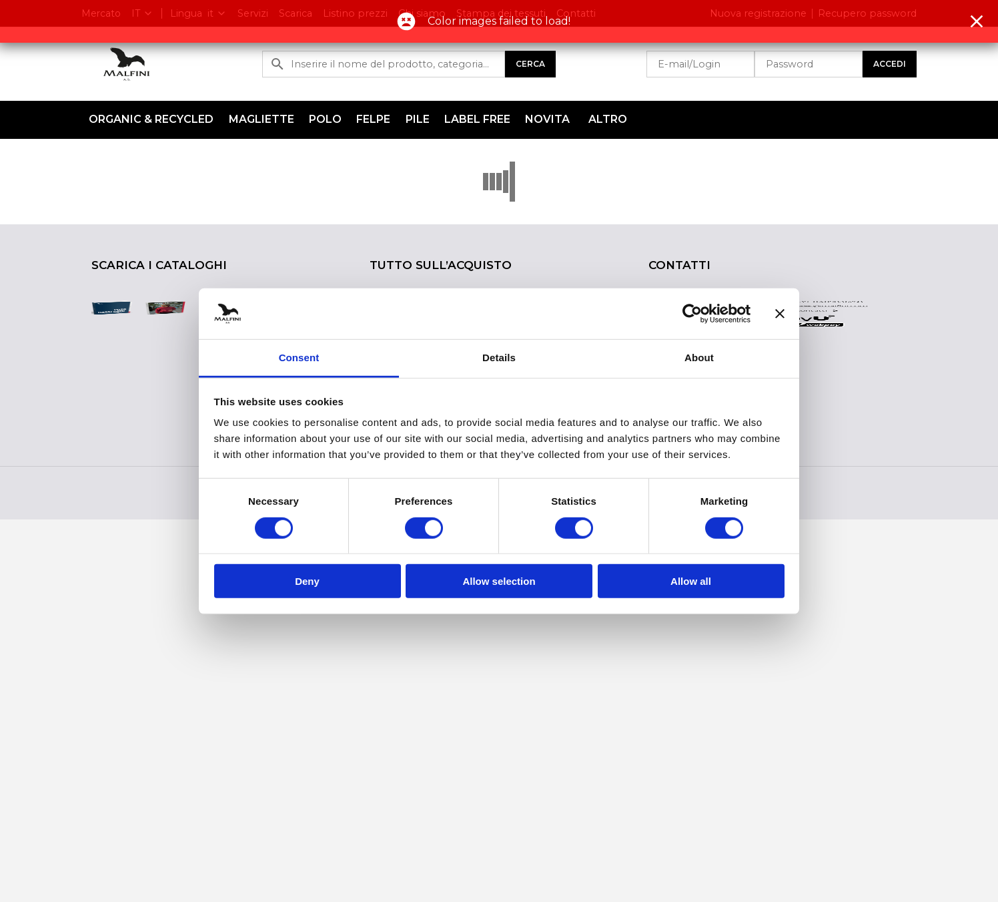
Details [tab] (499, 357)
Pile (418, 119)
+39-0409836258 (829, 306)
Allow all (690, 581)
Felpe (373, 119)
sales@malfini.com (831, 325)
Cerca (530, 64)
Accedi (889, 64)
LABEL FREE (477, 119)
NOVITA (547, 119)
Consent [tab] (299, 357)
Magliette (261, 119)
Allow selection (498, 581)
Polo (325, 119)
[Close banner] (780, 313)
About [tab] (699, 357)
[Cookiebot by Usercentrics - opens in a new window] (692, 314)
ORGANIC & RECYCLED (151, 119)
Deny (307, 581)
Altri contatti (804, 347)
